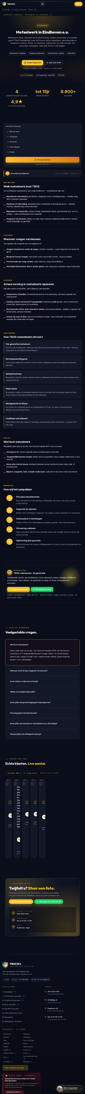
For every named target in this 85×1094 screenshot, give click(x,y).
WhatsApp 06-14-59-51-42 (49, 864)
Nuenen (6, 1000)
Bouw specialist (11, 967)
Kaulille (8, 1013)
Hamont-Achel (10, 1016)
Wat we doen (13, 131)
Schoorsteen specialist (14, 959)
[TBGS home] (9, 4)
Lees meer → (14, 801)
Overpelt (8, 1024)
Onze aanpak (13, 147)
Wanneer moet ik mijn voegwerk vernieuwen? (29, 671)
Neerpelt (27, 1024)
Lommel (27, 1013)
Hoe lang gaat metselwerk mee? (23, 713)
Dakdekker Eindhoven (13, 15)
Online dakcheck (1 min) (12, 976)
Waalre (6, 1009)
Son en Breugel (28, 1003)
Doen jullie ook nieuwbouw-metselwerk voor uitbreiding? (33, 723)
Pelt (6, 1020)
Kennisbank (8, 980)
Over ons (28, 1073)
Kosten (11, 152)
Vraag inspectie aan (18, 589)
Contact (37, 1073)
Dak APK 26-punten (11, 971)
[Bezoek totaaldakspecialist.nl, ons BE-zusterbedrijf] (21, 1048)
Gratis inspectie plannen (21, 864)
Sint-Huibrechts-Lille (30, 1020)
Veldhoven (27, 1000)
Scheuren (12, 142)
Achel (26, 1016)
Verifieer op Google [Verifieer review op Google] (18, 816)
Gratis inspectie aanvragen (15, 1030)
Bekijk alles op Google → (50, 773)
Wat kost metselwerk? (19, 645)
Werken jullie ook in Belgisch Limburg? (25, 734)
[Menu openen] (42, 4)
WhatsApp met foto (42, 589)
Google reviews (49, 1073)
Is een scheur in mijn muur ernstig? (24, 681)
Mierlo (25, 1006)
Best (5, 1003)
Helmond (26, 996)
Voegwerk (12, 137)
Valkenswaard (28, 1009)
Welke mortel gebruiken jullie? (22, 692)
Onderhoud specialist (13, 963)
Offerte (78, 4)
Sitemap (19, 1073)
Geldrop (6, 1006)
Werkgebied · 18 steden (12, 984)
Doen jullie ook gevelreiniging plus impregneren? (30, 702)
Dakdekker (9, 955)
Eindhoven (7, 996)
